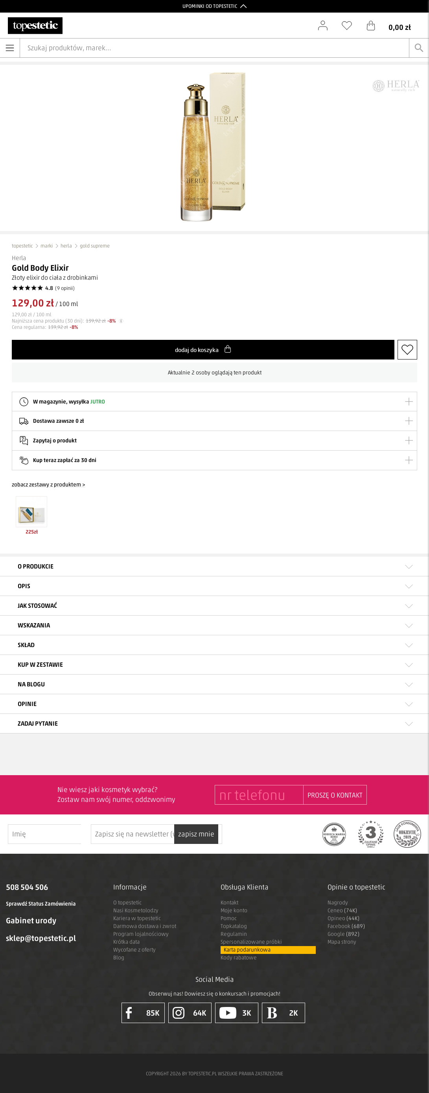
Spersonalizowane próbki (251, 942)
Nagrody (338, 902)
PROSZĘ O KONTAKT (335, 795)
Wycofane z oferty (134, 949)
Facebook (346, 926)
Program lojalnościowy (141, 934)
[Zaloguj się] (327, 25)
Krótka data (126, 942)
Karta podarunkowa (247, 949)
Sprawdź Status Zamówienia (41, 903)
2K (282, 1013)
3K (235, 1013)
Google (343, 934)
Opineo (343, 918)
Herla (19, 258)
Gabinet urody (31, 920)
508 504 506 (27, 887)
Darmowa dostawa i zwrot (144, 926)
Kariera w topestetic (137, 918)
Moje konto (234, 910)
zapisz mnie (242, 834)
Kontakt (229, 902)
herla (66, 246)
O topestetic (127, 902)
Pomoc (229, 918)
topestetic (22, 246)
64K (189, 1013)
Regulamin (234, 934)
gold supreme (95, 246)
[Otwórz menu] (10, 48)
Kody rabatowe (239, 957)
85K (143, 1013)
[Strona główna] (35, 25)
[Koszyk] (394, 25)
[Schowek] (351, 25)
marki (47, 246)
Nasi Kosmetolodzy (135, 910)
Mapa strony (342, 942)
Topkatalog (234, 926)
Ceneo (342, 910)
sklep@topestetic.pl (41, 938)
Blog (118, 957)
